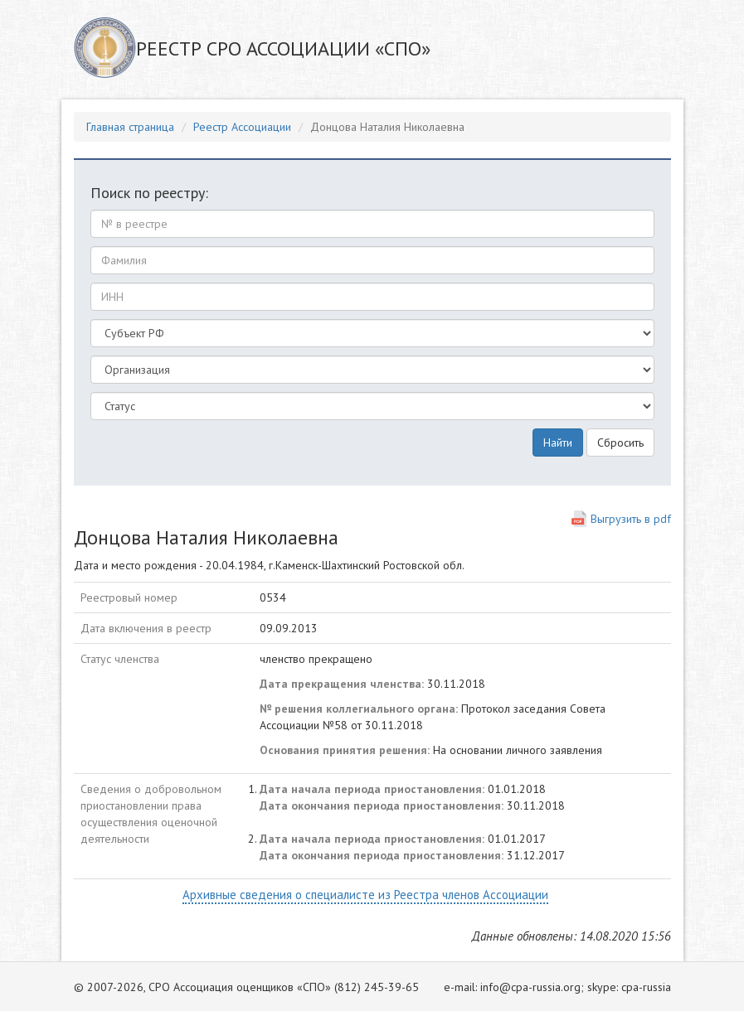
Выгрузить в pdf (631, 518)
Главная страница (130, 126)
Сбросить (620, 442)
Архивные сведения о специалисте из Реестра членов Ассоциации (365, 894)
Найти (557, 442)
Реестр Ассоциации (242, 126)
